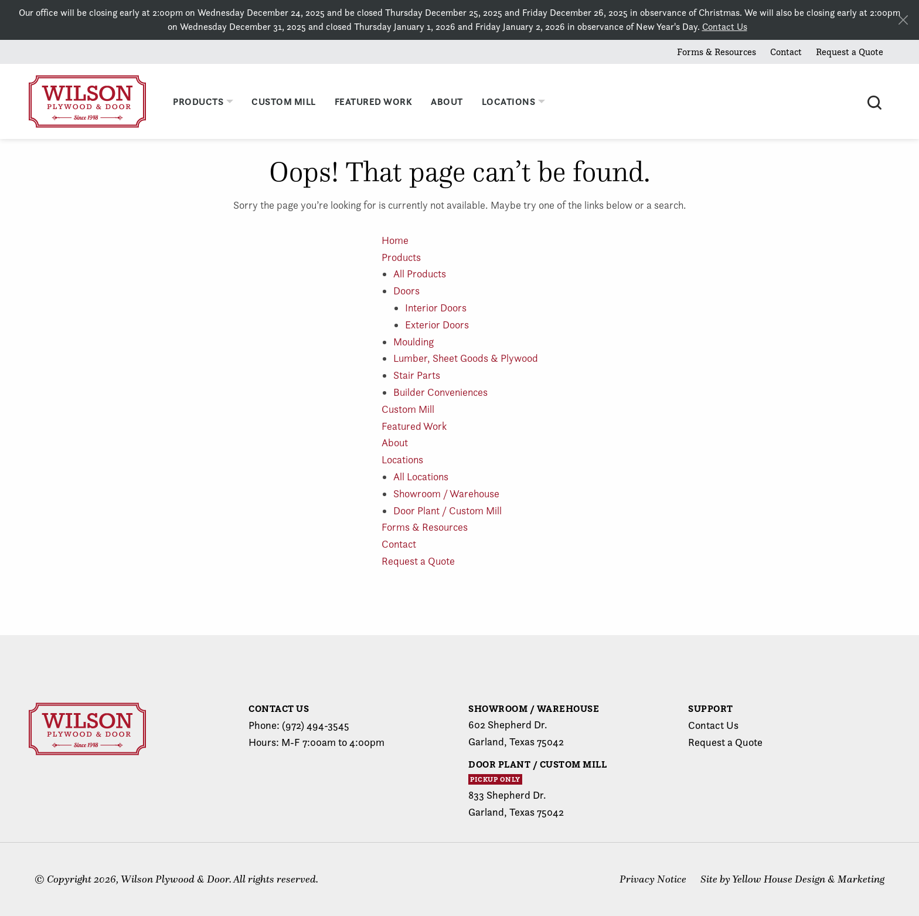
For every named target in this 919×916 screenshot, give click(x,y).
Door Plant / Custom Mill (447, 510)
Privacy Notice (653, 879)
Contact (786, 51)
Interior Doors (436, 307)
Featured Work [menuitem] (374, 101)
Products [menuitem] (198, 101)
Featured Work (414, 426)
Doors (406, 290)
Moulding (413, 341)
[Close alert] (903, 20)
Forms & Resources (716, 51)
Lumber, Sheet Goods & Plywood (465, 358)
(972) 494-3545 (315, 725)
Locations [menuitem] (509, 101)
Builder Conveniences (440, 392)
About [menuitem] (447, 101)
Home (395, 240)
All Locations (420, 476)
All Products (419, 273)
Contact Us (724, 26)
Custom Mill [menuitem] (283, 101)
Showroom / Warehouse (446, 493)
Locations (402, 459)
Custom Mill (408, 409)
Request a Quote (849, 51)
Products (401, 257)
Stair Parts (416, 375)
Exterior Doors (437, 324)
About (395, 442)
